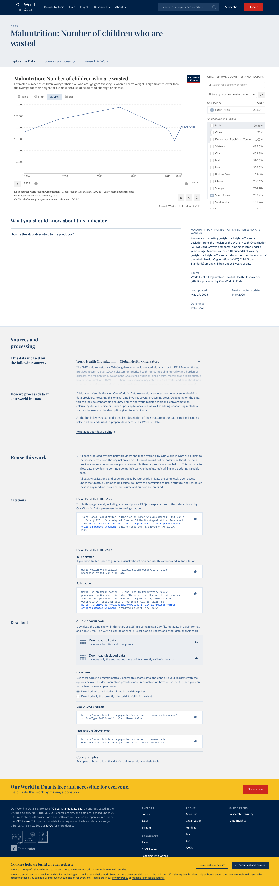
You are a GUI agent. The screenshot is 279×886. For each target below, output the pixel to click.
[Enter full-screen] (197, 197)
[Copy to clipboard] (191, 519)
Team (189, 841)
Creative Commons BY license (111, 483)
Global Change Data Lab (67, 815)
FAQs (49, 832)
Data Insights (237, 827)
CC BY (75, 199)
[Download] (181, 197)
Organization (194, 827)
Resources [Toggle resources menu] (102, 7)
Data (72, 7)
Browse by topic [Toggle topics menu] (52, 7)
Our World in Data (25, 7)
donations (63, 869)
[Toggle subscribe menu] (231, 7)
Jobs (188, 848)
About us (191, 821)
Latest (145, 849)
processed (208, 281)
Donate (253, 7)
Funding (191, 834)
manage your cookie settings (148, 878)
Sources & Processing (60, 61)
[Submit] (213, 7)
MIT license (23, 828)
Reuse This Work (96, 61)
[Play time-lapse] (17, 184)
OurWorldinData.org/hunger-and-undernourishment (42, 199)
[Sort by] (232, 95)
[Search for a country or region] (236, 85)
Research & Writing (241, 821)
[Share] (189, 197)
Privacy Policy (120, 878)
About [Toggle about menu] (121, 7)
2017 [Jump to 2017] (195, 183)
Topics (146, 821)
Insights (84, 7)
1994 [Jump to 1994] (27, 183)
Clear (260, 103)
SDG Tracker (150, 856)
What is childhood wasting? (182, 206)
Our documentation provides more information (124, 687)
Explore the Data (23, 61)
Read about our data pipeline (95, 431)
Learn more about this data (119, 192)
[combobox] (188, 7)
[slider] (36, 184)
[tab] (23, 97)
